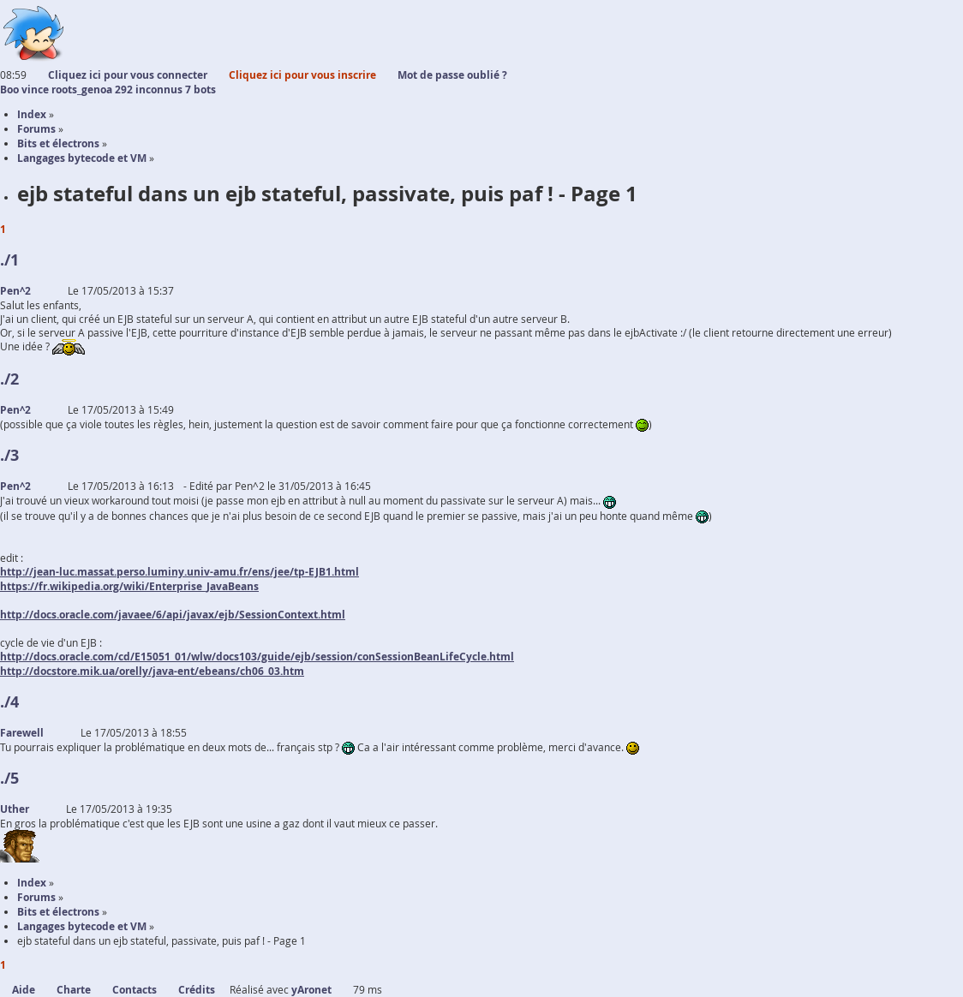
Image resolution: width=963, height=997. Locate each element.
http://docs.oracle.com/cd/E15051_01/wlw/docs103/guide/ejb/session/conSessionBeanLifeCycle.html (257, 656)
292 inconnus (148, 89)
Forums (36, 897)
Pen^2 (15, 291)
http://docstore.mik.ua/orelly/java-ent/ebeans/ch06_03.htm (152, 671)
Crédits (196, 989)
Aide (23, 989)
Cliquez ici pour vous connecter (127, 75)
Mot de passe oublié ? (452, 75)
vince (35, 89)
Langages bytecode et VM (82, 926)
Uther (14, 809)
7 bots (200, 89)
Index (31, 882)
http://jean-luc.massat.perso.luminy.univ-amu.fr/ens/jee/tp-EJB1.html (179, 571)
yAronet (311, 989)
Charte (74, 989)
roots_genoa (81, 89)
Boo (9, 89)
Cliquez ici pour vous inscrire (302, 75)
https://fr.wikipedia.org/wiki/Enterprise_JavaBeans (129, 586)
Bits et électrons (58, 911)
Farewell (22, 732)
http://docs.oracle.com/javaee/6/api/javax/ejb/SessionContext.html (172, 614)
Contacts (134, 989)
